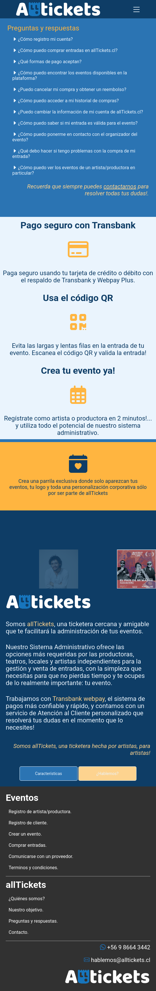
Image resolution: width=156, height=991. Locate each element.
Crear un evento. (25, 834)
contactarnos (119, 186)
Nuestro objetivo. (26, 910)
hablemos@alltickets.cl (120, 960)
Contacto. (18, 932)
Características (48, 773)
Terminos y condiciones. (33, 867)
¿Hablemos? (108, 773)
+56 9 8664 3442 (128, 947)
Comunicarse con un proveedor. (41, 856)
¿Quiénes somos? (27, 898)
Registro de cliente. (28, 823)
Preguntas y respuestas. (33, 921)
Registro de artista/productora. (40, 811)
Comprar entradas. (28, 845)
